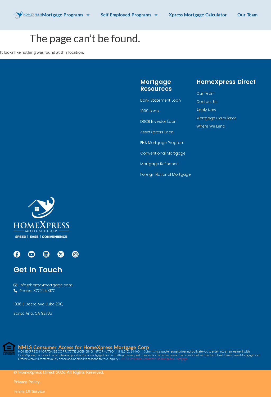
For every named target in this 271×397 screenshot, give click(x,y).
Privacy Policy (26, 381)
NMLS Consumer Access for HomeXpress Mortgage (153, 359)
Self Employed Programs (129, 14)
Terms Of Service (29, 391)
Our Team (247, 14)
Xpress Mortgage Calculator (198, 14)
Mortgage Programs (66, 14)
